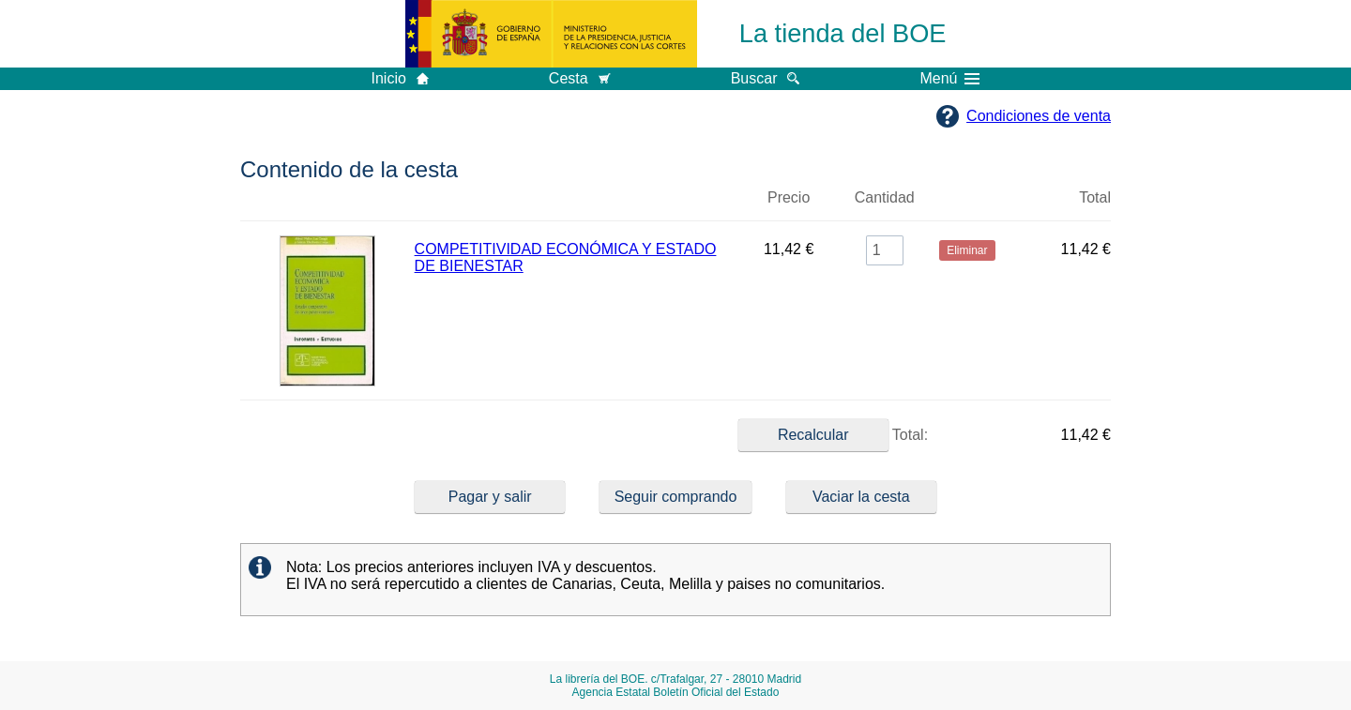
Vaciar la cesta (861, 497)
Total (1095, 197)
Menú (949, 78)
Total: (833, 435)
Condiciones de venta (1038, 116)
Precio (788, 197)
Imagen (327, 205)
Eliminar (967, 205)
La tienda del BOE (843, 33)
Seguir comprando (676, 497)
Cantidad (885, 197)
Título (575, 205)
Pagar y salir (490, 497)
